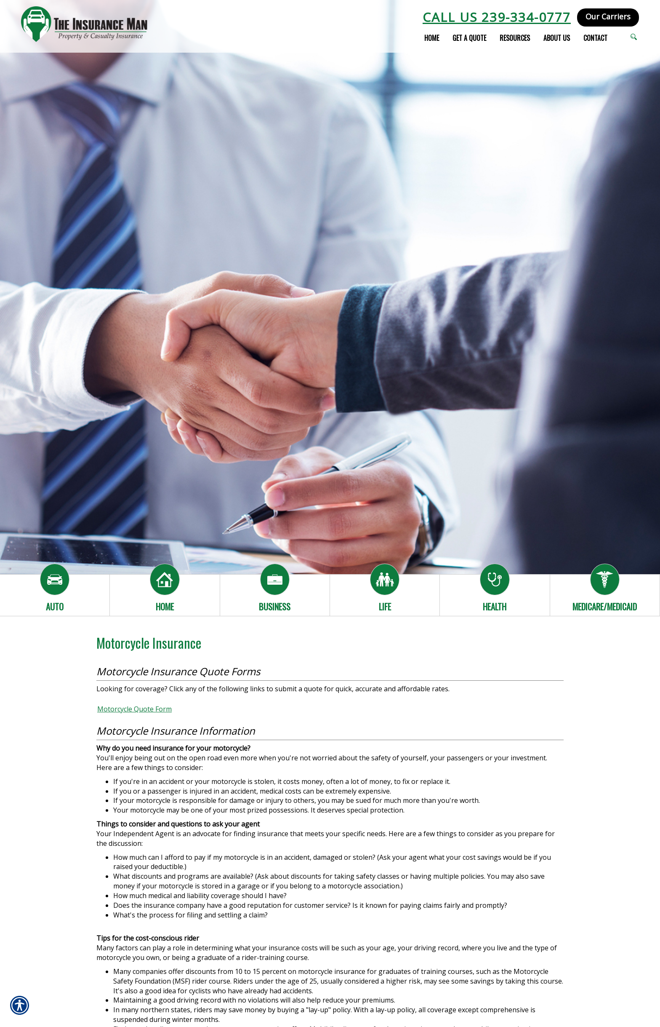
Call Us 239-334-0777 (497, 17)
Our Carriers (608, 16)
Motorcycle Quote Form (134, 709)
